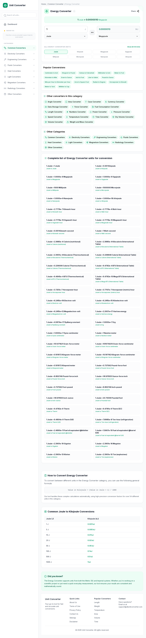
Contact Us (74, 614)
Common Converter (55, 4)
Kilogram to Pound (68, 73)
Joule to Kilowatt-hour (55, 212)
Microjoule (80, 57)
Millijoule (56, 57)
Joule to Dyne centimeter (56, 336)
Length (97, 602)
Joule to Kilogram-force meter (58, 357)
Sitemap (73, 618)
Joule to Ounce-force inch (105, 379)
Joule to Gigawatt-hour (55, 223)
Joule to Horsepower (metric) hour (108, 292)
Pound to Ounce (107, 77)
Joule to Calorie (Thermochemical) (59, 268)
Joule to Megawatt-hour (104, 223)
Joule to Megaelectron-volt (57, 314)
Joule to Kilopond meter (55, 368)
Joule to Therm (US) (54, 422)
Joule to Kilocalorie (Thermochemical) (60, 258)
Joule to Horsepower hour (56, 292)
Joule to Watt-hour (102, 212)
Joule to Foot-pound (54, 390)
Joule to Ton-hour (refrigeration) (107, 422)
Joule (56, 52)
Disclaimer (74, 622)
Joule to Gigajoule (102, 179)
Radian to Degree (99, 82)
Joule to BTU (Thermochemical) (58, 279)
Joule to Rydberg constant (56, 325)
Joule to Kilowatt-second (56, 234)
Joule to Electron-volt (55, 303)
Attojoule (128, 57)
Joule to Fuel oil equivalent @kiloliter (60, 433)
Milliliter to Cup (64, 87)
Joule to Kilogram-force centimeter (108, 357)
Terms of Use (75, 606)
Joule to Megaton (102, 446)
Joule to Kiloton (52, 457)
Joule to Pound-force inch (56, 379)
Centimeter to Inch (51, 73)
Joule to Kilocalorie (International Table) (110, 247)
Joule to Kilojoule (102, 169)
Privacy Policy (75, 610)
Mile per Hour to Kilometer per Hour (57, 82)
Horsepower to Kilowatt (118, 82)
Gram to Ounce (66, 77)
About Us (73, 602)
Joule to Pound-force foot (105, 368)
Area (96, 614)
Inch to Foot (80, 77)
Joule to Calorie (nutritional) (57, 244)
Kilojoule (80, 52)
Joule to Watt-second (104, 234)
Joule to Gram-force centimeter (107, 346)
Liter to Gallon (93, 77)
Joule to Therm (52, 411)
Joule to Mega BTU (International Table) (110, 282)
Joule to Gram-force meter (57, 346)
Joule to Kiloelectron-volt (105, 303)
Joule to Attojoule (102, 201)
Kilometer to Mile (51, 77)
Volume (97, 618)
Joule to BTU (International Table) (108, 268)
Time (96, 622)
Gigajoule (128, 52)
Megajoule (104, 52)
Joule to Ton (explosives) (105, 457)
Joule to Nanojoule (54, 201)
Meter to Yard (50, 87)
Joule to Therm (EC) (103, 411)
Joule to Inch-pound (103, 390)
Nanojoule (104, 57)
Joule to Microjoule (103, 190)
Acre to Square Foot (81, 82)
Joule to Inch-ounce (54, 401)
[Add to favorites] (74, 11)
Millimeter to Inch (104, 73)
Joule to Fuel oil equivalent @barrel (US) (110, 435)
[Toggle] (34, 48)
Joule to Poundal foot (103, 401)
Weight (97, 606)
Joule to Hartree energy (104, 314)
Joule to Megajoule (54, 179)
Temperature (99, 610)
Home (43, 4)
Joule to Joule (52, 169)
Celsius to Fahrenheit (86, 73)
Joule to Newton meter (104, 336)
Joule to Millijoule (53, 190)
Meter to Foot (119, 73)
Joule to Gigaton (53, 446)
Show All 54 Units (133, 47)
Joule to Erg (100, 325)
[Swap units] (92, 32)
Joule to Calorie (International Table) (109, 258)
